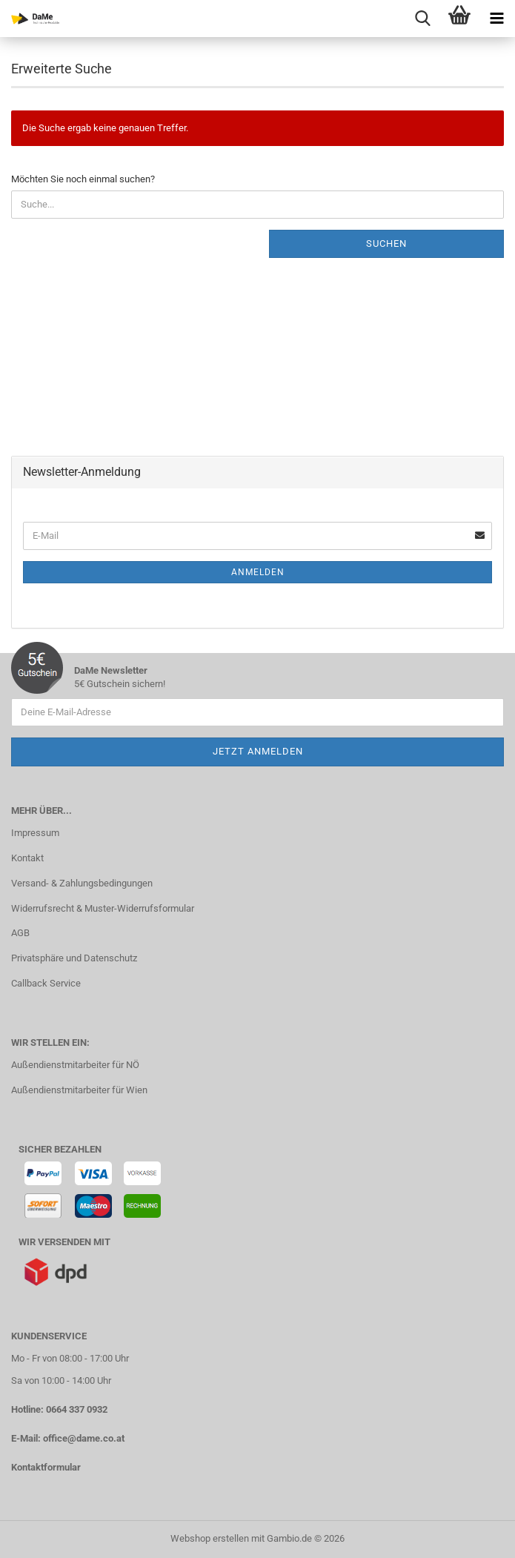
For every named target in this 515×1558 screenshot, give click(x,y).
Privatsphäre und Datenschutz (74, 958)
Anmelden (258, 572)
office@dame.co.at (83, 1438)
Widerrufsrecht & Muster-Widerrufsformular (102, 908)
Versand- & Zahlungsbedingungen (82, 883)
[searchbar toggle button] (422, 18)
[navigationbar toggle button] (496, 18)
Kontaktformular (46, 1467)
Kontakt (27, 857)
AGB (20, 932)
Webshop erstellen (209, 1538)
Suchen (386, 243)
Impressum (35, 832)
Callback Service (46, 983)
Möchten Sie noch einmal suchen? (83, 179)
